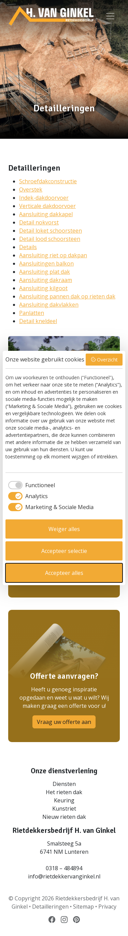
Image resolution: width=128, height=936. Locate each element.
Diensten (64, 784)
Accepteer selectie (64, 551)
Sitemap (83, 906)
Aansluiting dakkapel (46, 214)
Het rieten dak (64, 792)
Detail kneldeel (38, 321)
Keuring (64, 800)
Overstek (30, 189)
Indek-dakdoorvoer (44, 197)
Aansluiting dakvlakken (49, 304)
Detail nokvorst (39, 222)
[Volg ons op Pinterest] (76, 919)
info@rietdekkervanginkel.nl (64, 876)
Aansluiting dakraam (45, 280)
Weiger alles (64, 529)
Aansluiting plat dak (44, 271)
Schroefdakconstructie (48, 181)
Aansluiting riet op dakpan (53, 255)
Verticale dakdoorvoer (47, 206)
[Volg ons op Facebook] (51, 919)
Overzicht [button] (104, 359)
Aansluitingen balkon (46, 263)
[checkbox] (30, 485)
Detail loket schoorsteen (50, 230)
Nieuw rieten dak (64, 817)
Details (28, 247)
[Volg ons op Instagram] (64, 919)
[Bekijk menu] (110, 16)
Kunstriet (64, 808)
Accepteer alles (64, 573)
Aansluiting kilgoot (43, 288)
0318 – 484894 (64, 868)
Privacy (107, 906)
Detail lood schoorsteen (49, 239)
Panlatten (31, 313)
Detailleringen (50, 906)
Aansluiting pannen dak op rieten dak (67, 296)
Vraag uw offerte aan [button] (64, 722)
